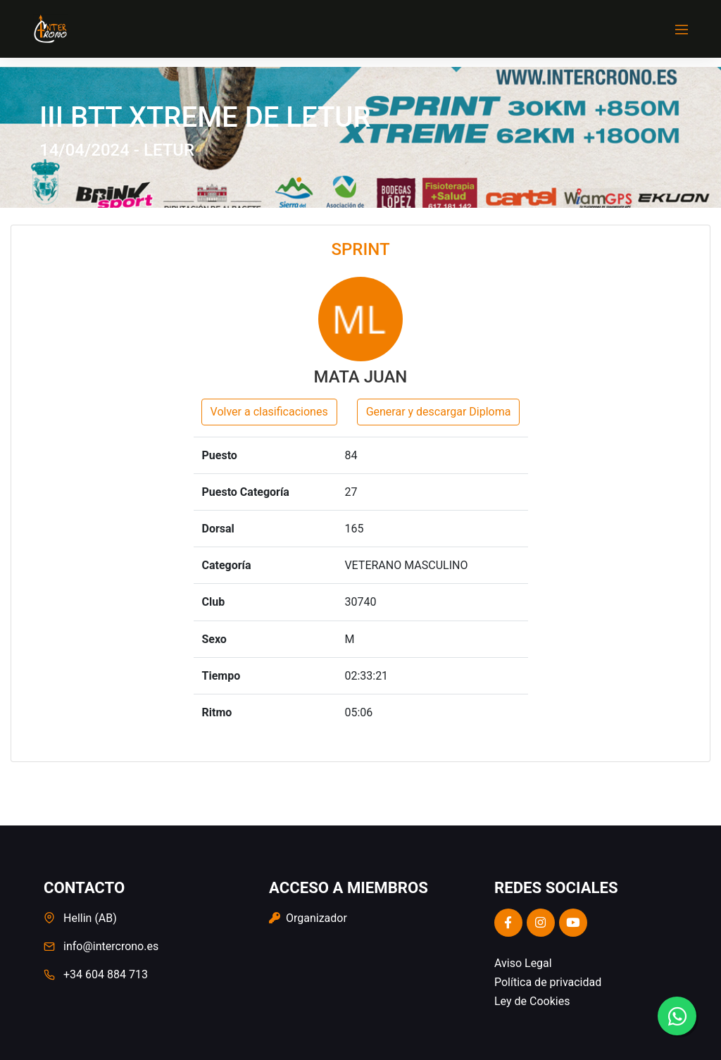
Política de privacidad (547, 982)
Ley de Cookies (532, 1001)
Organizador (308, 918)
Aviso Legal (523, 963)
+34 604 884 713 (105, 974)
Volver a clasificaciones (269, 411)
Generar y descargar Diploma (438, 411)
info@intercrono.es (110, 946)
